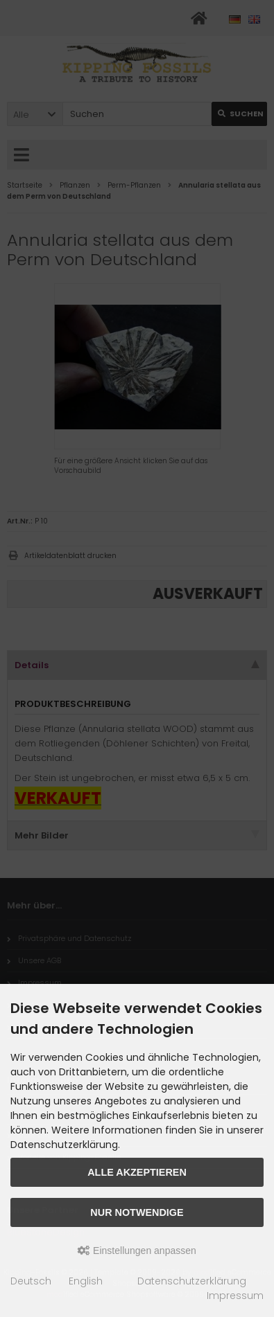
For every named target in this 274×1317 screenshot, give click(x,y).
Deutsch (30, 1281)
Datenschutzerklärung (191, 1281)
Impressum (235, 1295)
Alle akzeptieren (137, 1172)
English (86, 1281)
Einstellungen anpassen (137, 1250)
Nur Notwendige (136, 1212)
